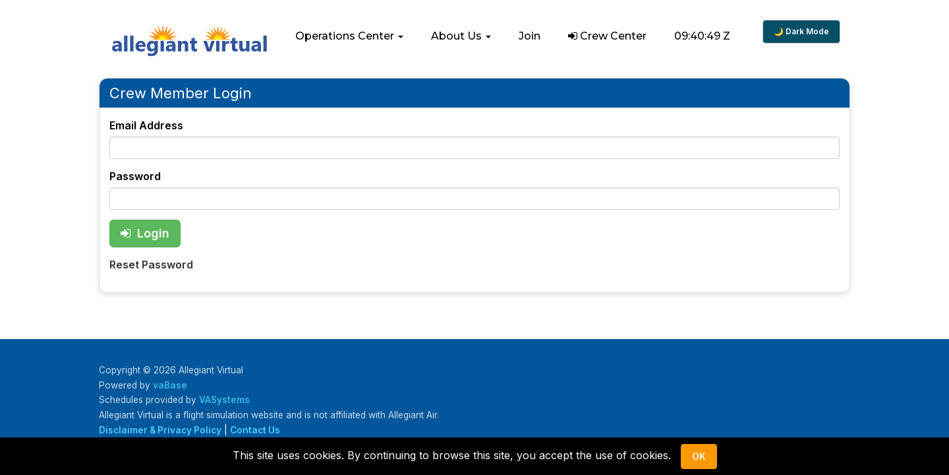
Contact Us (255, 430)
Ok (699, 456)
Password (135, 176)
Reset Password (151, 264)
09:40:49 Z (702, 36)
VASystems (224, 400)
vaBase (170, 385)
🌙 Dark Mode (801, 31)
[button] (349, 36)
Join (529, 36)
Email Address (146, 125)
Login (145, 233)
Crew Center (607, 36)
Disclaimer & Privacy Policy (160, 430)
